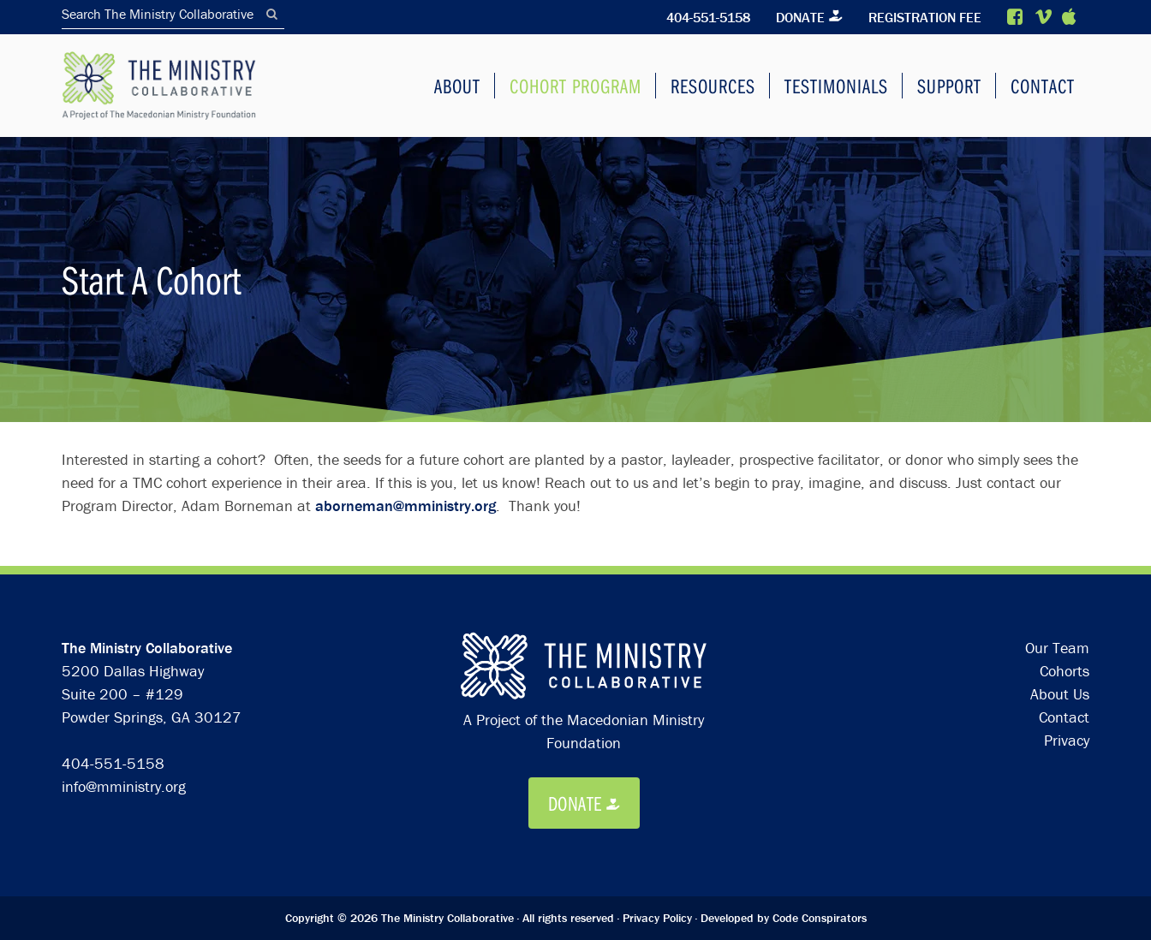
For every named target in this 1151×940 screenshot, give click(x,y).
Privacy (1066, 740)
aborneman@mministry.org (405, 505)
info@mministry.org (124, 786)
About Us (1059, 694)
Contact (1064, 717)
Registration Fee (923, 17)
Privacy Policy (657, 917)
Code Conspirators (819, 917)
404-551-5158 (703, 17)
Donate (796, 17)
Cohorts (1064, 671)
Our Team (1057, 647)
